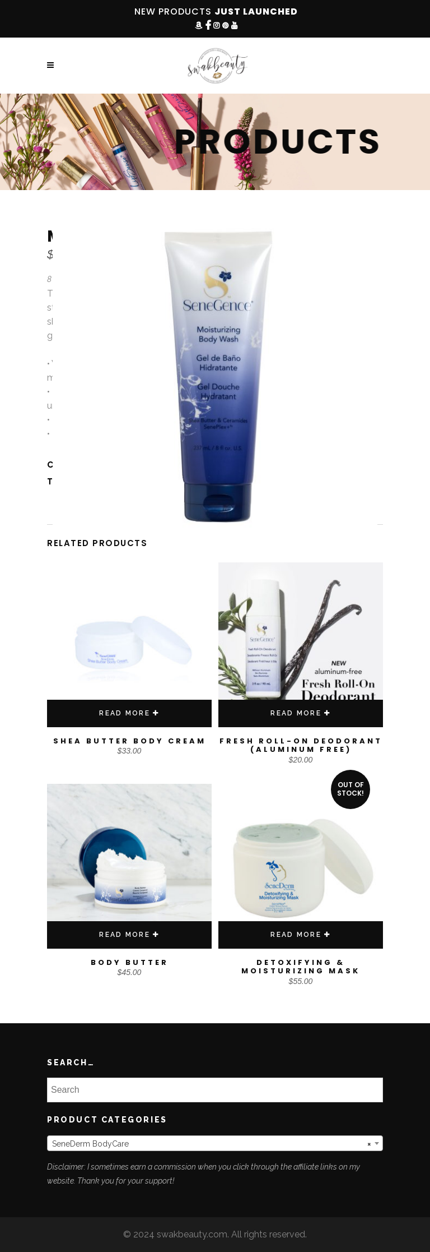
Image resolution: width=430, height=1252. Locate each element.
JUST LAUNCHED (256, 11)
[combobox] (215, 1143)
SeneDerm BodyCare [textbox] (211, 1144)
